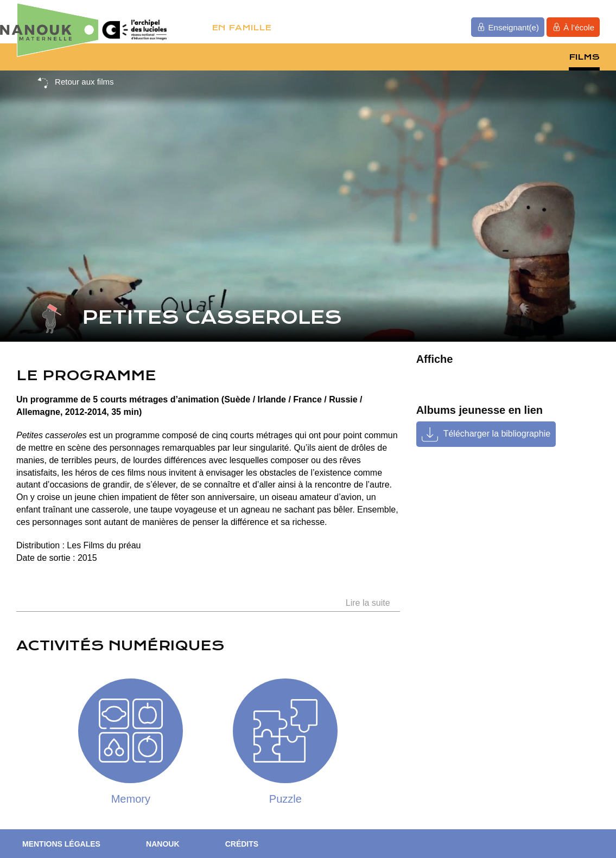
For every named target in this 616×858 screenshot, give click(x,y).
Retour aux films (75, 82)
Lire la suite (368, 602)
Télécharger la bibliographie (496, 433)
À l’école (573, 27)
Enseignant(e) (508, 27)
